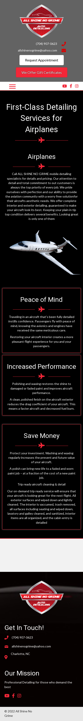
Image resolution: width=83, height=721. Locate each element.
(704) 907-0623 (46, 44)
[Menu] (12, 86)
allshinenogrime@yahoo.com (37, 50)
